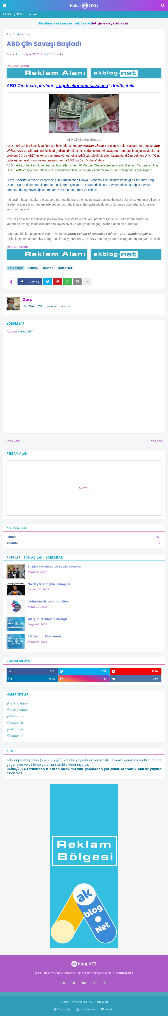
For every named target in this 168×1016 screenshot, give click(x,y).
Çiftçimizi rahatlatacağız (48, 619)
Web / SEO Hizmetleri (20, 14)
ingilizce (45, 994)
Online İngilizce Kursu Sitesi (48, 601)
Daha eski (156, 441)
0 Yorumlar (56, 54)
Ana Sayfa (14, 34)
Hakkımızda (86, 1009)
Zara (28, 299)
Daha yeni (12, 441)
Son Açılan (33, 557)
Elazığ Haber (17, 710)
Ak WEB (84, 488)
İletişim (108, 1009)
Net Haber (15, 716)
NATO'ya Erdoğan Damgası (49, 584)
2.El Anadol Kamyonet (44, 636)
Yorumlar (54, 557)
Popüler (13, 557)
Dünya (28, 34)
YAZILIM (84, 543)
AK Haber (15, 729)
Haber (48, 268)
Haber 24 (15, 736)
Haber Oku (16, 723)
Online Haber (18, 703)
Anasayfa (62, 1009)
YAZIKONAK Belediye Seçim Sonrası (54, 566)
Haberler (65, 268)
